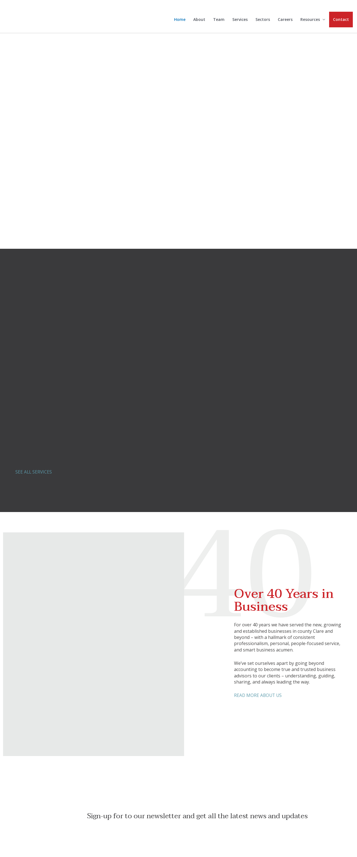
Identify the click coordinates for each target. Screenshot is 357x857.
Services (240, 21)
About (199, 21)
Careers (285, 21)
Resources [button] (310, 21)
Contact (341, 21)
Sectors (262, 21)
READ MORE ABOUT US (258, 695)
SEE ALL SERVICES (34, 472)
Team (219, 21)
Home (179, 21)
